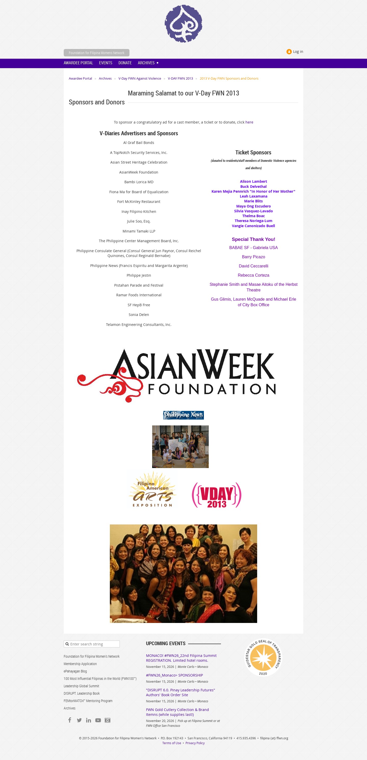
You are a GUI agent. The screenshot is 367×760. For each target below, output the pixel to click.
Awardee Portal (80, 78)
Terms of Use (171, 743)
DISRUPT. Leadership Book (82, 693)
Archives (105, 78)
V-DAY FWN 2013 (180, 78)
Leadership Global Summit (81, 685)
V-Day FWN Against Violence (140, 78)
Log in (298, 51)
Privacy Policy (195, 743)
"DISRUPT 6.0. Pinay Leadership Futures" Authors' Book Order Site (180, 692)
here (249, 122)
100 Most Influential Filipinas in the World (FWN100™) (100, 678)
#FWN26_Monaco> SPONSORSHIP (174, 675)
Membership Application (80, 663)
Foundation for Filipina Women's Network (92, 656)
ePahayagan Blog (75, 671)
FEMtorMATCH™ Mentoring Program (88, 700)
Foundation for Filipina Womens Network (96, 52)
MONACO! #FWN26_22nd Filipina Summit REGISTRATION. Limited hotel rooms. (181, 658)
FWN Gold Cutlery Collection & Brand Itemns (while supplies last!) (177, 712)
